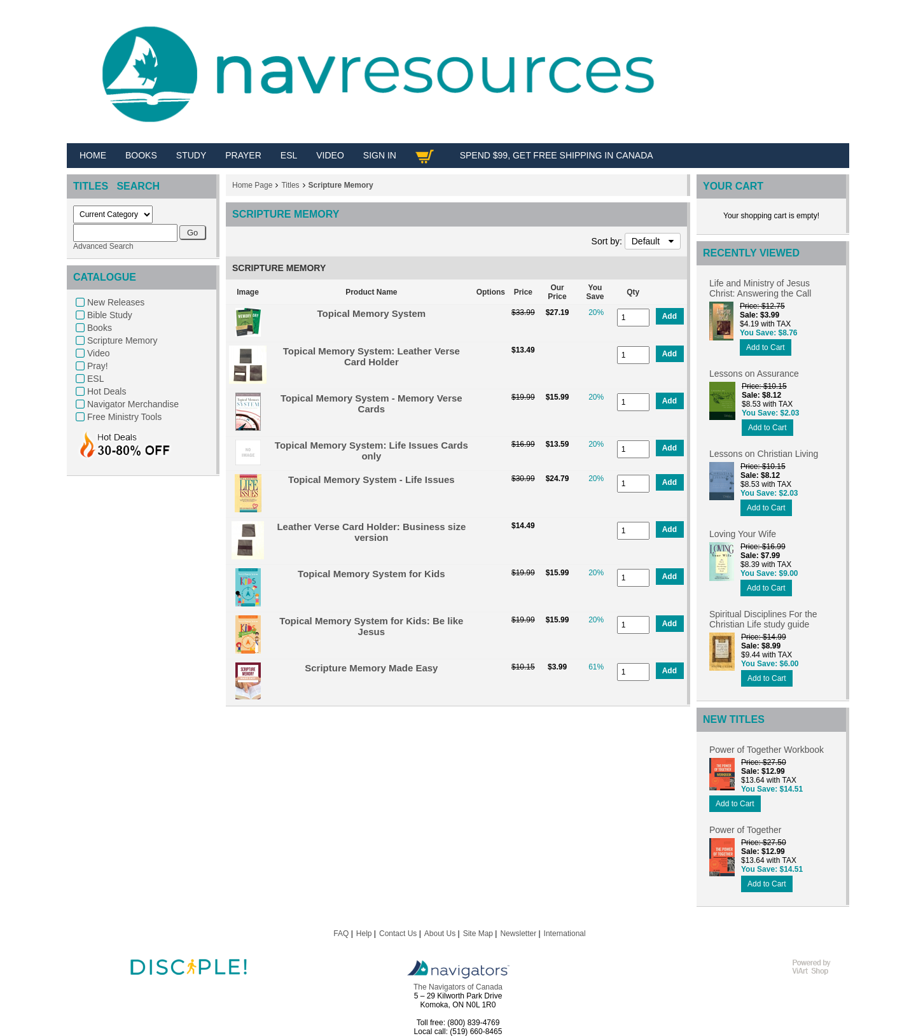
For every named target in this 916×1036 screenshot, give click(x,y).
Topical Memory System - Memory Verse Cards (371, 403)
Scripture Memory (122, 340)
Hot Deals (106, 391)
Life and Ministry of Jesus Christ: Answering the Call (760, 288)
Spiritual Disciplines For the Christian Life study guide (763, 619)
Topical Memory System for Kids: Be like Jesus (371, 626)
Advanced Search (103, 246)
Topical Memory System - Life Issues (371, 479)
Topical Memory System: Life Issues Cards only (371, 450)
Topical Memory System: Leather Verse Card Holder (371, 356)
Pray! (97, 366)
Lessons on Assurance (754, 373)
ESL (95, 379)
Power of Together (745, 830)
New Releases (115, 302)
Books (99, 328)
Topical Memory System (371, 313)
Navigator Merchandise (133, 404)
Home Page (252, 185)
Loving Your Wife (742, 534)
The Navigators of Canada (458, 987)
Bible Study (109, 315)
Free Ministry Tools (124, 417)
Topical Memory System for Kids (371, 573)
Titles (290, 185)
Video (98, 353)
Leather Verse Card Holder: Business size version (371, 532)
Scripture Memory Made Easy (371, 667)
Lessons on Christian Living (763, 454)
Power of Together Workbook (766, 750)
